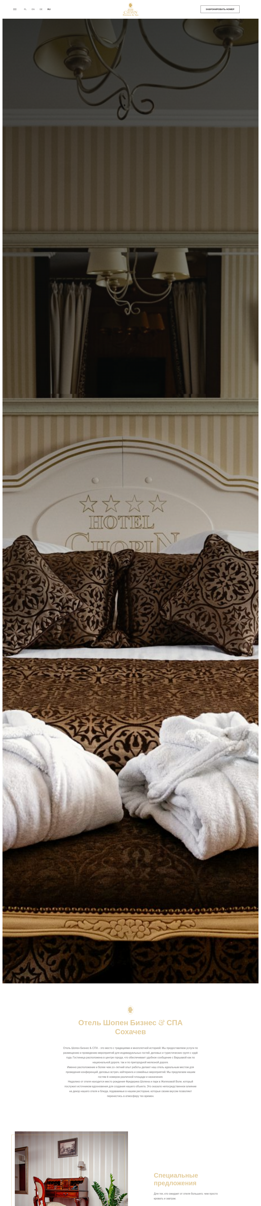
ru (49, 9)
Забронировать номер (203, 9)
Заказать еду (238, 9)
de (41, 9)
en (33, 9)
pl (25, 9)
